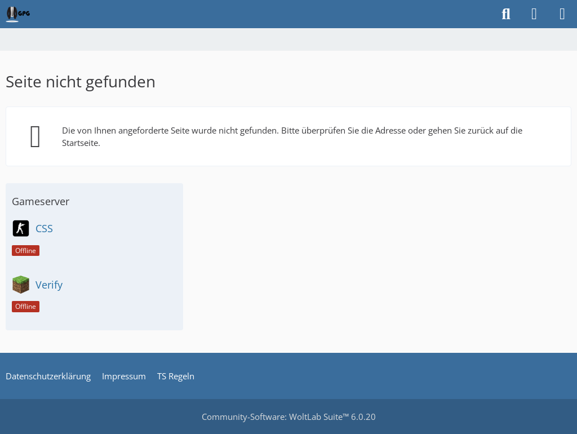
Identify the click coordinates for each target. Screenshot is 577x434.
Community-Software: (289, 416)
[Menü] (562, 14)
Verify (49, 284)
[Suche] (506, 14)
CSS (44, 228)
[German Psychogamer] (17, 14)
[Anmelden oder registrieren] (534, 14)
